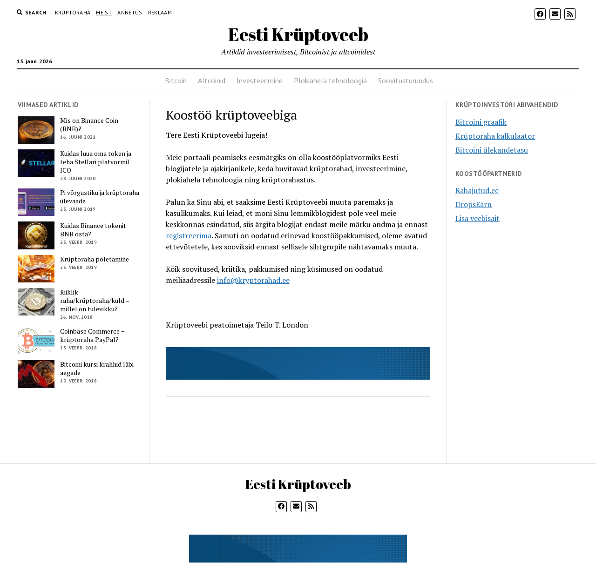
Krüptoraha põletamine (94, 259)
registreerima (188, 235)
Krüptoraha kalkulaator (495, 136)
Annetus (129, 12)
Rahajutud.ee (477, 190)
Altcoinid (211, 80)
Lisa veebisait (477, 218)
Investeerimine (260, 80)
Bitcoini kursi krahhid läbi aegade (97, 368)
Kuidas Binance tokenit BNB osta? (93, 229)
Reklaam (160, 12)
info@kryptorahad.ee (253, 280)
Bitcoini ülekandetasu (491, 150)
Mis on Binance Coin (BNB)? (89, 124)
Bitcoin (176, 80)
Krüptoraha (73, 12)
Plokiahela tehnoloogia (330, 80)
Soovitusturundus (405, 80)
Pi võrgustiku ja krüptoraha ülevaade (99, 196)
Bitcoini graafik (481, 122)
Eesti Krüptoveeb (298, 34)
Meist (104, 12)
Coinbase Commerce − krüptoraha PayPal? (92, 335)
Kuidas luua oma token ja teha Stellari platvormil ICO (95, 161)
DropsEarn (473, 204)
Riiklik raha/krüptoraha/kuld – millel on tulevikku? (94, 300)
